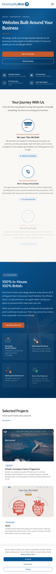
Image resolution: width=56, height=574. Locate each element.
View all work (7, 422)
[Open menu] (52, 4)
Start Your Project (28, 54)
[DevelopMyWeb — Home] (15, 4)
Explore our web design (28, 158)
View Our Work (28, 61)
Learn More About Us (13, 327)
